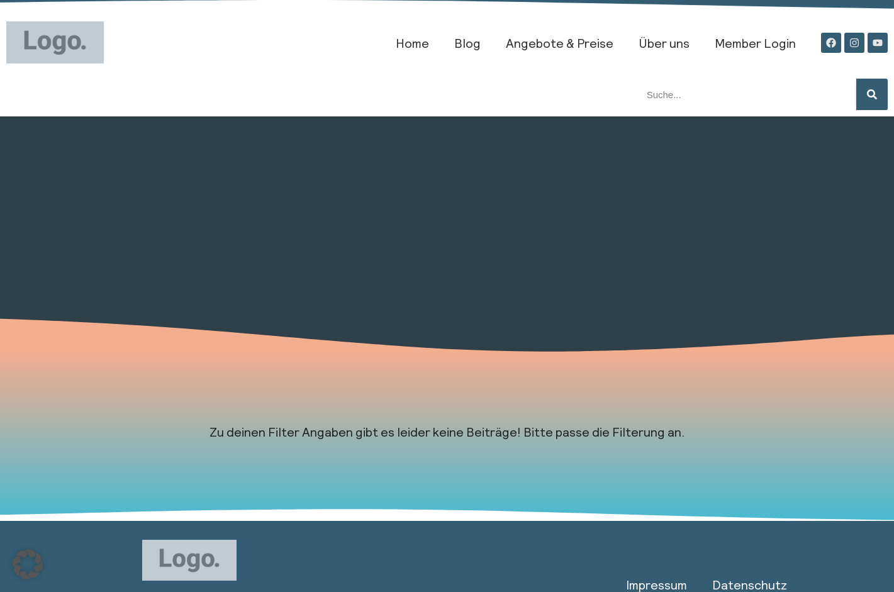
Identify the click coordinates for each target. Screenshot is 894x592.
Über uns (664, 42)
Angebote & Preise (559, 42)
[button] (27, 564)
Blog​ (467, 42)
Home (412, 42)
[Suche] (872, 94)
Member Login (755, 42)
